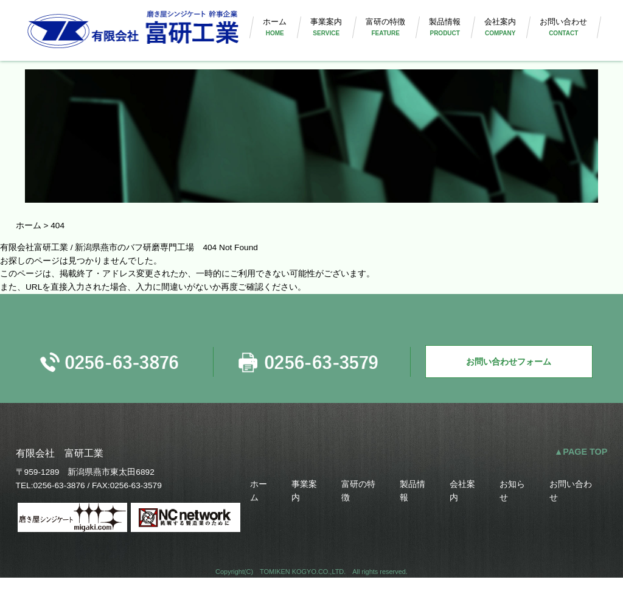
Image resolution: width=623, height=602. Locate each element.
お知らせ (513, 513)
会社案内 (495, 35)
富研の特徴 (377, 35)
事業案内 (315, 35)
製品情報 (438, 35)
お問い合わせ (561, 35)
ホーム (262, 35)
